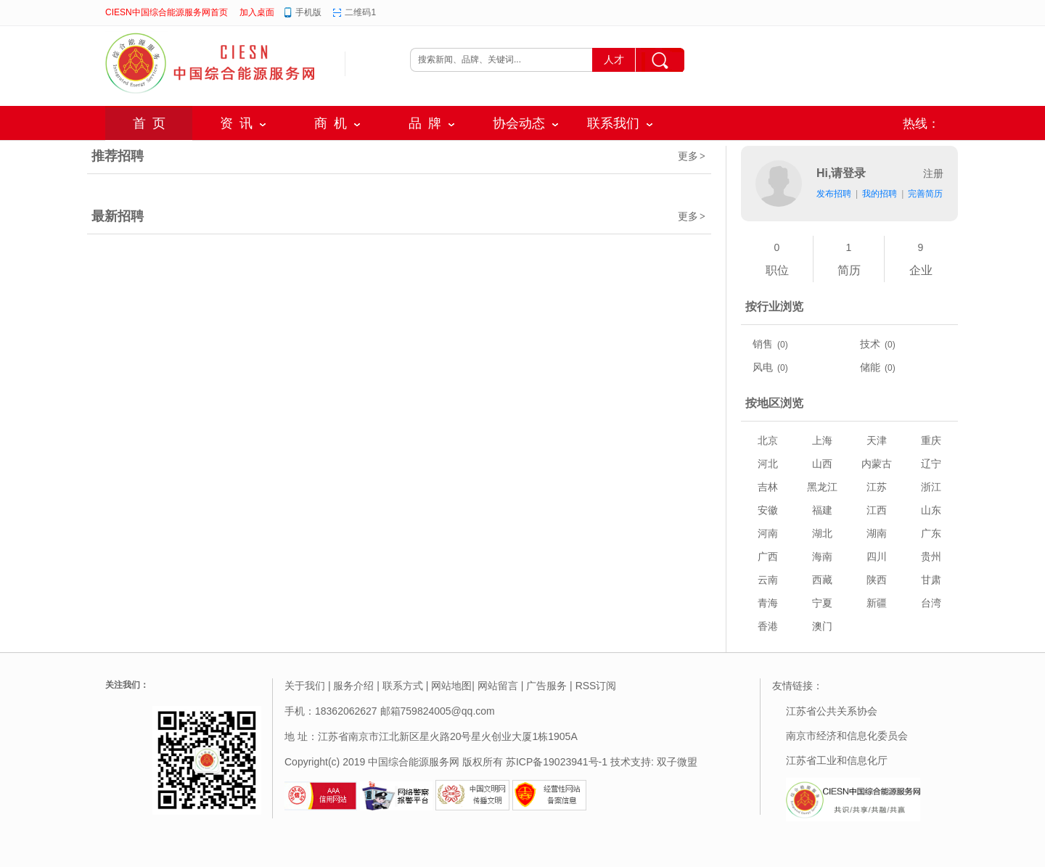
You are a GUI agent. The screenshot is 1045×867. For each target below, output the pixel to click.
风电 (763, 367)
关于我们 (304, 685)
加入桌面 (256, 12)
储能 (870, 367)
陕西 (876, 579)
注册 (933, 173)
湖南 (876, 533)
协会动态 (519, 123)
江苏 (876, 487)
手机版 (308, 12)
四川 (876, 556)
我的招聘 (879, 194)
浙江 (931, 487)
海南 (822, 556)
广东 (931, 533)
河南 (768, 533)
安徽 (768, 510)
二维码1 (360, 12)
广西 (768, 556)
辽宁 (931, 463)
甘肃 (931, 579)
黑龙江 (822, 487)
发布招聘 (833, 194)
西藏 (822, 579)
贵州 (931, 556)
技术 (870, 344)
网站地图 (451, 685)
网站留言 (498, 685)
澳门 (822, 626)
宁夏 (822, 603)
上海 (822, 440)
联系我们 (613, 123)
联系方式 (402, 685)
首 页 (149, 123)
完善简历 (925, 194)
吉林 (768, 487)
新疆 (876, 603)
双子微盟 (677, 762)
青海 (768, 603)
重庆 (931, 440)
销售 (763, 344)
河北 (768, 463)
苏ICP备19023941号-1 (556, 762)
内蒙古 (876, 463)
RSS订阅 (596, 685)
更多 (692, 156)
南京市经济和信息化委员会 (847, 735)
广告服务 (546, 685)
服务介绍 (353, 685)
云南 (768, 579)
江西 (876, 510)
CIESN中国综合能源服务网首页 (166, 12)
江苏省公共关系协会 (831, 711)
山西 (822, 463)
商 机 (330, 123)
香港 (768, 626)
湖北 (822, 533)
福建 (822, 510)
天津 (876, 440)
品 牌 (425, 123)
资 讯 (236, 123)
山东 (931, 510)
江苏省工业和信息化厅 (837, 760)
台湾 (931, 603)
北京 (768, 440)
